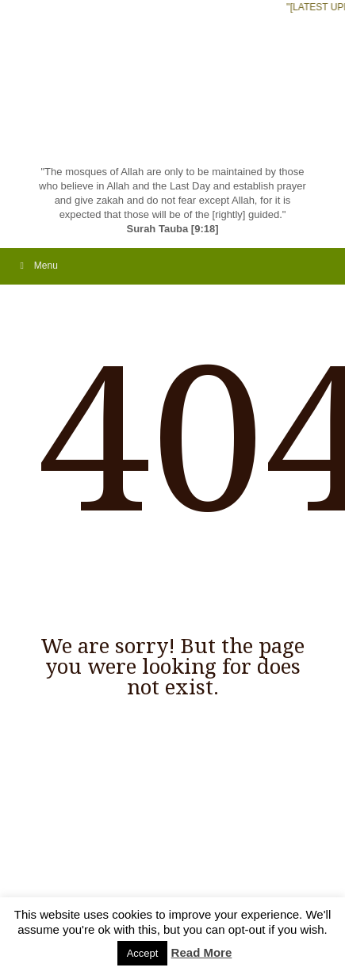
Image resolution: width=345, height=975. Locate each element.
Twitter (119, 882)
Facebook (48, 882)
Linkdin (143, 882)
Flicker (72, 882)
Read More (201, 952)
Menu (37, 265)
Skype (95, 882)
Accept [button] (143, 953)
